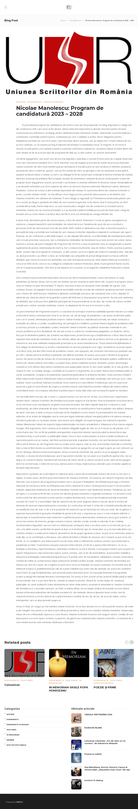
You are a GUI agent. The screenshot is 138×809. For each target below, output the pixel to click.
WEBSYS (19, 802)
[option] (24, 668)
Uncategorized (75, 20)
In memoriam (13, 735)
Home (63, 20)
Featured (27, 680)
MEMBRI (10, 740)
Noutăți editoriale (16, 745)
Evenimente (34, 102)
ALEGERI (21, 102)
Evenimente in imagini (18, 725)
